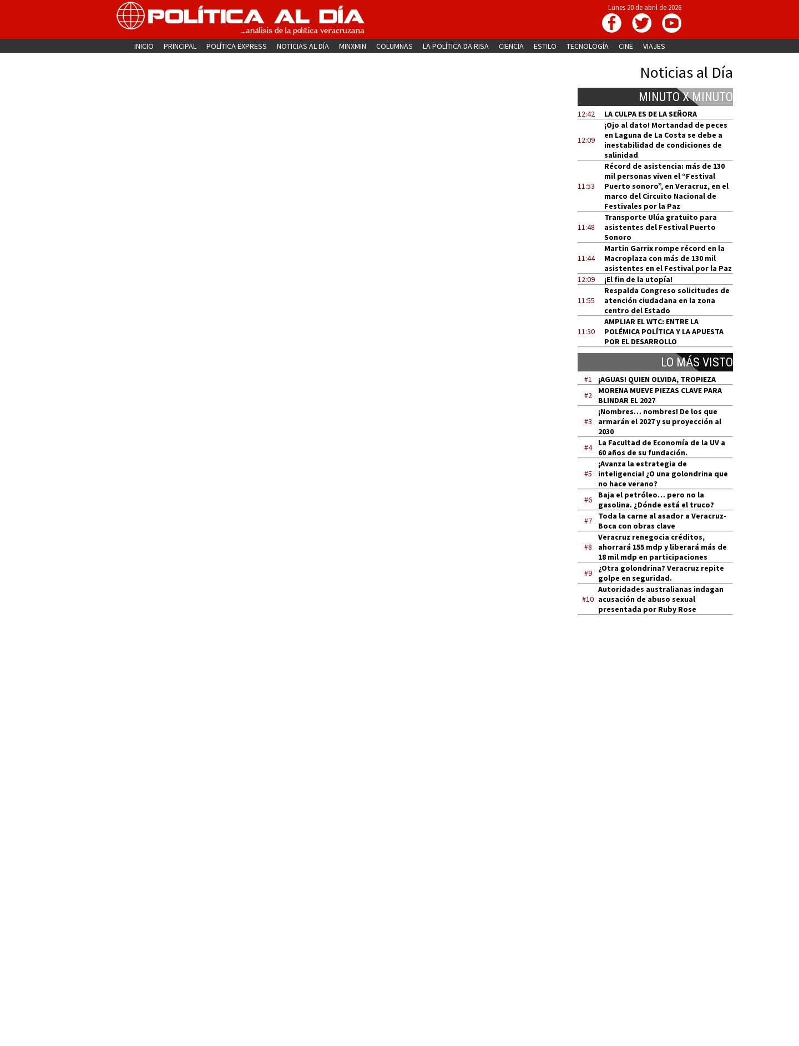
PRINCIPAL (180, 46)
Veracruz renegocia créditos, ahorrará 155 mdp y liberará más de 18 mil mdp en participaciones (662, 547)
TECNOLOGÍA (588, 46)
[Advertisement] (662, 729)
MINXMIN (352, 46)
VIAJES (654, 46)
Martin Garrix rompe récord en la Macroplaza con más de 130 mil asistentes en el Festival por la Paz (668, 258)
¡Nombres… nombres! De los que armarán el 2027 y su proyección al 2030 (659, 421)
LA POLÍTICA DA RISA (456, 46)
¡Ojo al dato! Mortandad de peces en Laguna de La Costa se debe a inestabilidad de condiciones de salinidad (665, 140)
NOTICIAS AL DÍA (303, 46)
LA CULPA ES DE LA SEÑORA (650, 114)
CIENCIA (511, 46)
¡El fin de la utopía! (638, 279)
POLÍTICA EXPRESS (236, 46)
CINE (626, 46)
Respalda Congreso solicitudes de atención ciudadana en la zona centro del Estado (667, 300)
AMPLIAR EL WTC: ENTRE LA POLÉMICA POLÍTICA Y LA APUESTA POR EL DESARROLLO (664, 331)
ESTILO (545, 46)
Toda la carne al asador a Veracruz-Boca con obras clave (662, 521)
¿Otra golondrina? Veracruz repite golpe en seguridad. (661, 573)
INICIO (144, 46)
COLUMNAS (394, 46)
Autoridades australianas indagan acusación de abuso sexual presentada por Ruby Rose (661, 599)
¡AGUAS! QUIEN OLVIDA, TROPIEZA (657, 379)
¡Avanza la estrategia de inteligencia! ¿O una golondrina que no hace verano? (663, 474)
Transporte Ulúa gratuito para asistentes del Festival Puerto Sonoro (660, 227)
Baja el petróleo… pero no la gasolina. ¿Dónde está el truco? (656, 500)
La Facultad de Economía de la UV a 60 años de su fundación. (661, 447)
